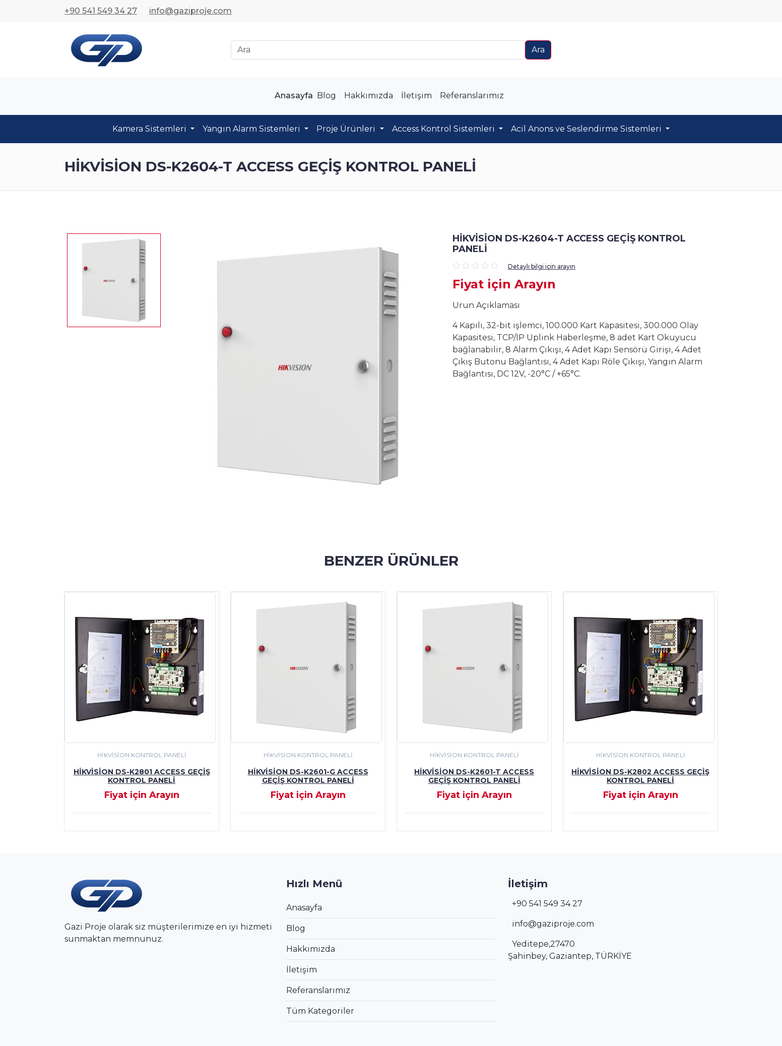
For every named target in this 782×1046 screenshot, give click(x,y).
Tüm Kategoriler (320, 1011)
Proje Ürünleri (346, 129)
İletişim (416, 95)
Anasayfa (294, 95)
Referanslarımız (472, 95)
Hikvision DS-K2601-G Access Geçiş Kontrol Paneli (308, 776)
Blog (326, 95)
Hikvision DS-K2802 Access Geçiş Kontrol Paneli (640, 776)
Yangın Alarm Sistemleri (252, 129)
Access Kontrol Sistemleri (444, 129)
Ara (538, 49)
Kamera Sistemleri (150, 129)
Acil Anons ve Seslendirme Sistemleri (587, 129)
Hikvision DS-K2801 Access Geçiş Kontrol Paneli (142, 776)
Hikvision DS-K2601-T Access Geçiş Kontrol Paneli (474, 776)
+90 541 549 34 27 (100, 11)
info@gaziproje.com (190, 11)
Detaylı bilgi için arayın (541, 266)
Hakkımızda (368, 95)
